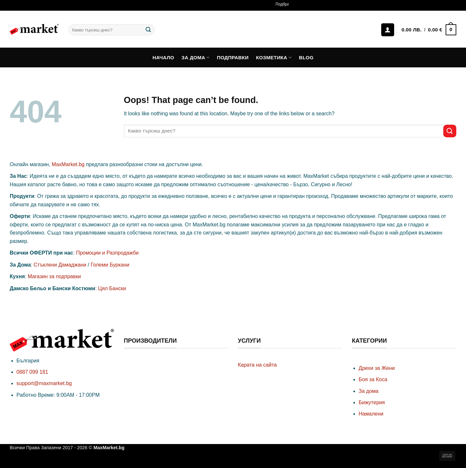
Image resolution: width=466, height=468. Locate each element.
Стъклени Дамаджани (60, 265)
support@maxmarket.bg (44, 383)
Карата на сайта (257, 365)
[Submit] (148, 29)
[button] (428, 30)
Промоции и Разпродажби (107, 253)
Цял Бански (112, 288)
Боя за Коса (373, 379)
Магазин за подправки (54, 276)
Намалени (371, 414)
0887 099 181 (32, 372)
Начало (163, 57)
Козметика (274, 57)
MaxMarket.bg (68, 164)
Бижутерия (372, 402)
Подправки (233, 57)
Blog (306, 57)
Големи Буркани (110, 265)
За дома (196, 57)
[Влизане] (387, 29)
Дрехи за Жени (377, 368)
